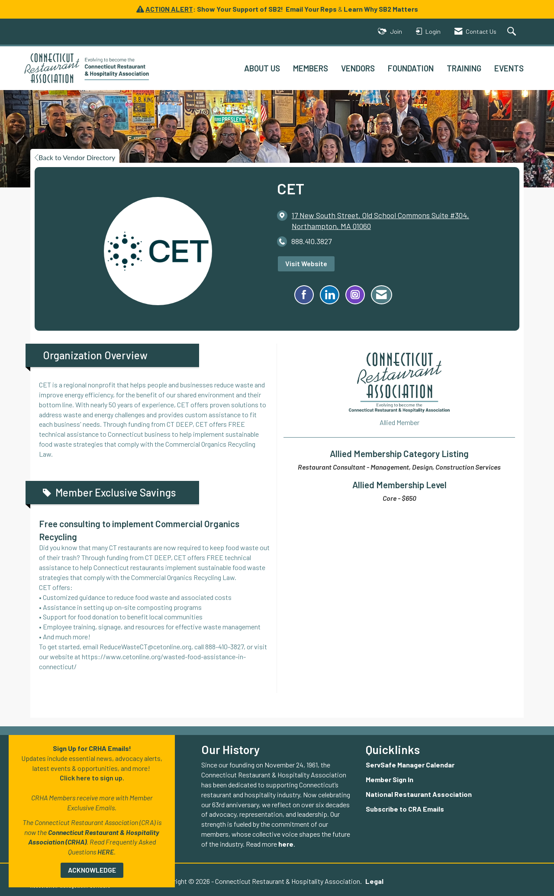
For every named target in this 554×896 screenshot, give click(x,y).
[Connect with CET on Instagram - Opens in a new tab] (355, 294)
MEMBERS (310, 68)
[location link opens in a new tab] (399, 221)
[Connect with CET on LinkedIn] (329, 294)
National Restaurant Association (419, 794)
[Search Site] (512, 31)
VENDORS (358, 68)
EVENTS (509, 68)
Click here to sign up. (92, 778)
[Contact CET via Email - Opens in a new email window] (381, 294)
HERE (105, 852)
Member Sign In (389, 779)
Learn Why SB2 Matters (381, 9)
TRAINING (464, 68)
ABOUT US (262, 68)
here (285, 844)
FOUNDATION (411, 68)
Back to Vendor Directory (75, 157)
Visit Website (306, 263)
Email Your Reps (311, 9)
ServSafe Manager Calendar (410, 765)
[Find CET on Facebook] (304, 294)
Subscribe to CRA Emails (405, 809)
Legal (373, 881)
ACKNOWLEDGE (92, 870)
